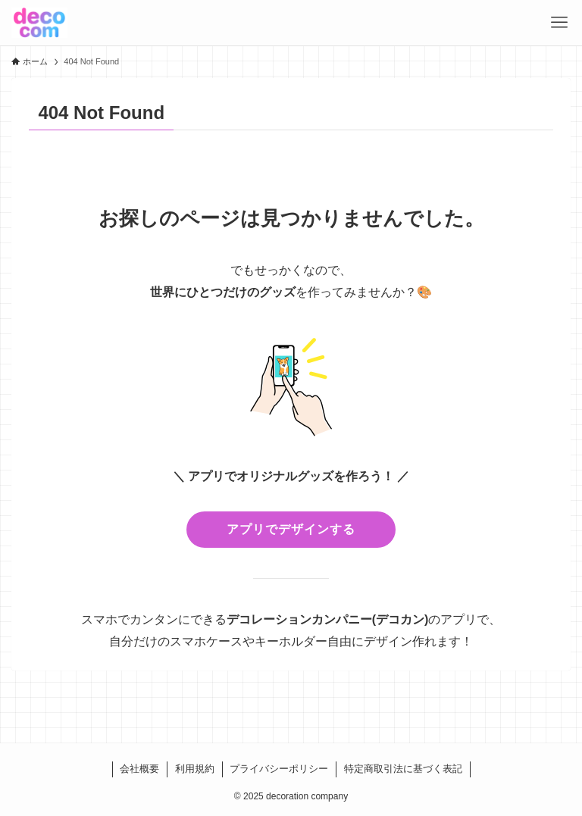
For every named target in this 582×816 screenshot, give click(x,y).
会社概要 (139, 768)
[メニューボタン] (559, 22)
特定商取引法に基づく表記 (403, 768)
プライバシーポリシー (279, 768)
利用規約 (194, 768)
